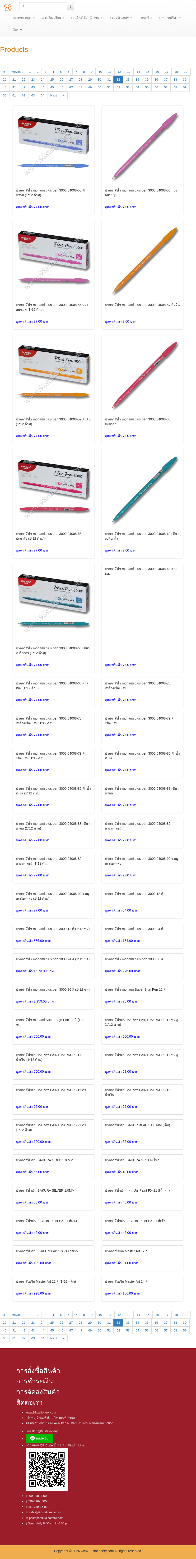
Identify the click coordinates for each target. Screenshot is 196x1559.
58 (175, 87)
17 (166, 71)
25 (52, 79)
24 (42, 79)
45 (52, 87)
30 (99, 79)
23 (33, 79)
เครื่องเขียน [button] (53, 18)
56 (156, 87)
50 (99, 87)
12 (119, 71)
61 (14, 95)
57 (166, 87)
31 (109, 79)
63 (33, 95)
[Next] (63, 95)
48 (80, 87)
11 (110, 71)
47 (71, 87)
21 (14, 79)
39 (185, 79)
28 (80, 79)
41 (14, 87)
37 (166, 79)
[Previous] (4, 72)
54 (137, 87)
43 (33, 87)
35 (147, 79)
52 (118, 87)
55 (147, 87)
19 (185, 71)
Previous (17, 71)
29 (90, 79)
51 (109, 87)
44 (42, 87)
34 (137, 79)
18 (176, 71)
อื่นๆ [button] (16, 30)
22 (23, 79)
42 (23, 87)
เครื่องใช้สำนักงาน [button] (87, 18)
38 (175, 79)
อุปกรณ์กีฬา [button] (170, 18)
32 (118, 79)
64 (42, 95)
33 (128, 79)
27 (71, 79)
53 (128, 87)
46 (61, 87)
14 (138, 71)
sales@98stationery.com (44, 1512)
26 (61, 79)
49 (90, 87)
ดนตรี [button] (145, 18)
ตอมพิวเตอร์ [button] (121, 18)
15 (147, 71)
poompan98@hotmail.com (45, 1518)
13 (129, 71)
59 (185, 87)
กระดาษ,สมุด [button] (23, 18)
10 (100, 71)
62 (23, 95)
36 (156, 79)
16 (157, 71)
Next (53, 95)
